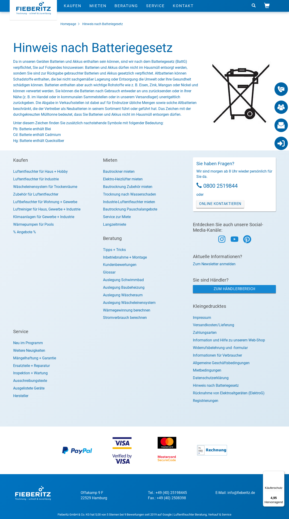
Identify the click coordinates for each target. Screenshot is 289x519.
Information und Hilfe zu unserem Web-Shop (229, 340)
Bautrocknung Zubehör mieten (127, 187)
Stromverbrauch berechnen (125, 317)
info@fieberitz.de (241, 492)
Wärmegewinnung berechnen (126, 310)
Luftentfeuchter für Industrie (36, 179)
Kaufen (72, 10)
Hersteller (20, 396)
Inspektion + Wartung (30, 373)
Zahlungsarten (205, 332)
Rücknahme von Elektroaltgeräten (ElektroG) (229, 393)
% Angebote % (24, 232)
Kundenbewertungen (119, 264)
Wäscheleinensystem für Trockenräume (45, 187)
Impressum (202, 317)
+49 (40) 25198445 (171, 492)
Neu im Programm (28, 343)
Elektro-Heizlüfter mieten (123, 179)
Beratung (126, 10)
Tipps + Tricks (114, 250)
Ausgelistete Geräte (28, 388)
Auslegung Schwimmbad (123, 280)
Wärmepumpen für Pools (33, 224)
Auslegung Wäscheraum (123, 295)
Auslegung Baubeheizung (123, 287)
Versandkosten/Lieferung (213, 325)
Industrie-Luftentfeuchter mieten (129, 202)
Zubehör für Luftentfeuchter (35, 194)
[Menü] (281, 473)
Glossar (109, 272)
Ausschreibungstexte (30, 380)
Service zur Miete (117, 217)
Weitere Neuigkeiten (29, 350)
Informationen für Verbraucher (217, 355)
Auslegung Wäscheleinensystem (129, 302)
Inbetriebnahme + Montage (125, 257)
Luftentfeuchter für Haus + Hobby (40, 171)
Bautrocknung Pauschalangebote (130, 209)
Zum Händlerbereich (234, 289)
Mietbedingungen (207, 370)
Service (155, 10)
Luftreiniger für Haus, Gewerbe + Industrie (46, 209)
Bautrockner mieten (119, 171)
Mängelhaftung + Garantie (34, 358)
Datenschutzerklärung (211, 378)
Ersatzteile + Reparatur (31, 365)
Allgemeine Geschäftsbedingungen (221, 363)
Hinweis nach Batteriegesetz (102, 24)
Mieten (97, 10)
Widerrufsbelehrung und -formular (220, 348)
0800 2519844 (220, 186)
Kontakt (183, 10)
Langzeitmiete (114, 224)
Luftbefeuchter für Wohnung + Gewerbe (45, 202)
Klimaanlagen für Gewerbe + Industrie (43, 217)
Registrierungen (205, 400)
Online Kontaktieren (220, 204)
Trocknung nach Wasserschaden (129, 194)
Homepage (68, 24)
